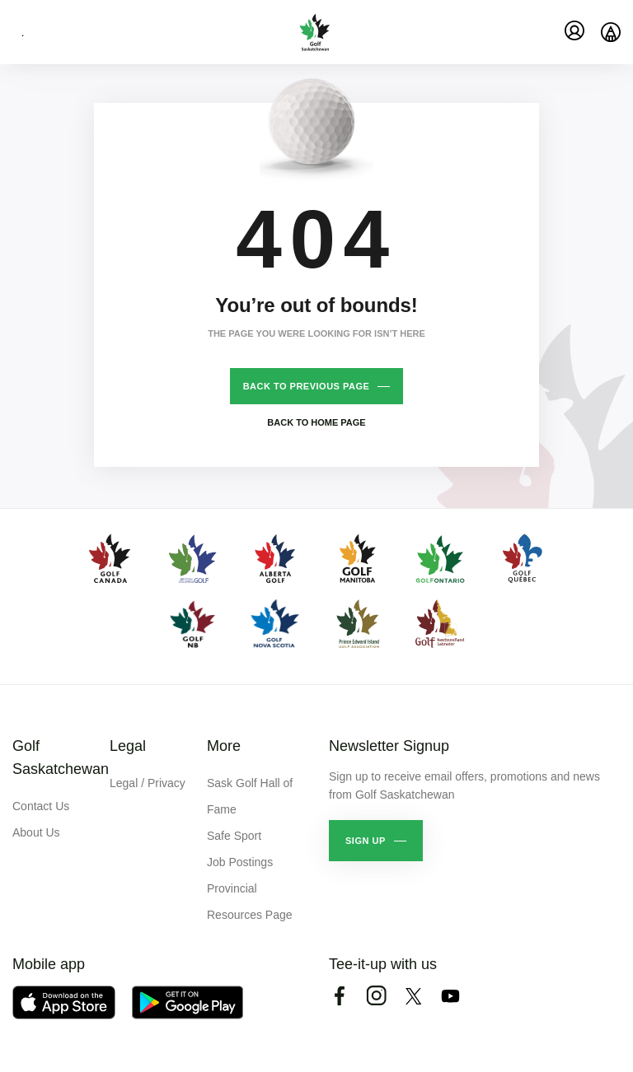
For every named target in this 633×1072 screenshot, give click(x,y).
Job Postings (240, 862)
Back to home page (316, 422)
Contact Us (40, 806)
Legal (128, 746)
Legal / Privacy (147, 783)
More (224, 746)
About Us (36, 832)
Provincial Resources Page (250, 901)
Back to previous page (306, 386)
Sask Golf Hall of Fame (250, 796)
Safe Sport (234, 835)
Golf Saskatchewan (60, 757)
